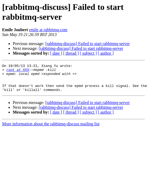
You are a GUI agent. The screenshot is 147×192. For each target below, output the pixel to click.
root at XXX (17, 71)
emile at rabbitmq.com (48, 29)
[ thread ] (71, 53)
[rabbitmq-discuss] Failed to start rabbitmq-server (87, 43)
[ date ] (56, 53)
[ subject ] (88, 53)
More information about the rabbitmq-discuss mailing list (51, 129)
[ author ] (106, 53)
